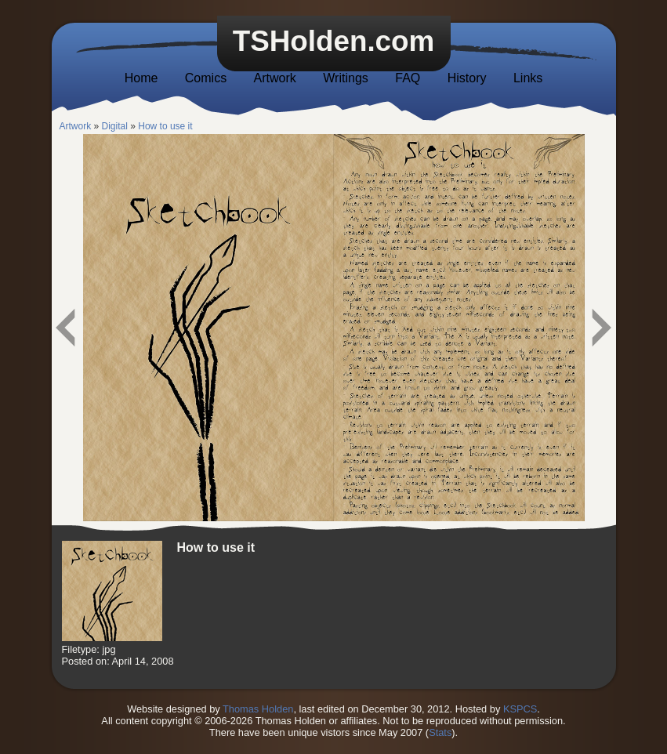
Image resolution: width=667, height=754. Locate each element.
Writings (345, 78)
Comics (206, 78)
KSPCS (520, 709)
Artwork (275, 78)
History (467, 78)
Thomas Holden (258, 709)
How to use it (165, 126)
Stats (440, 732)
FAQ (407, 78)
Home (141, 78)
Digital (115, 126)
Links (527, 78)
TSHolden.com (334, 41)
